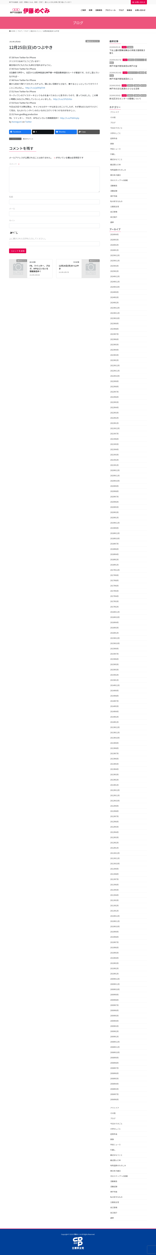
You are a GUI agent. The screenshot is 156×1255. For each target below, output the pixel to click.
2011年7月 (114, 879)
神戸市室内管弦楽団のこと (121, 78)
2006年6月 (114, 1099)
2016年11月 (115, 612)
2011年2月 (114, 905)
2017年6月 (114, 585)
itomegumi (17, 121)
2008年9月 (114, 1057)
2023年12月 (115, 308)
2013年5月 (114, 764)
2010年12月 (115, 916)
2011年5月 (114, 890)
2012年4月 (114, 832)
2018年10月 (115, 538)
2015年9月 (114, 648)
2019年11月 (115, 523)
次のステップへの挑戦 (119, 180)
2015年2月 (114, 675)
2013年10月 (115, 737)
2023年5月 (114, 344)
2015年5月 (114, 664)
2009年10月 (115, 989)
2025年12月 (115, 255)
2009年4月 (114, 1021)
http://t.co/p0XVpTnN (35, 87)
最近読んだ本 (115, 164)
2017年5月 (114, 591)
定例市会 (131, 60)
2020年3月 (114, 512)
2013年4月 (114, 769)
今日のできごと (133, 73)
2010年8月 (114, 937)
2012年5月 (114, 827)
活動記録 (130, 47)
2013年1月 (114, 785)
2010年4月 (114, 958)
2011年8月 (114, 874)
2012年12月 (115, 790)
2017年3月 (114, 601)
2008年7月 (114, 1068)
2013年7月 (114, 753)
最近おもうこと (92, 41)
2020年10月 (115, 481)
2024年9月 (114, 292)
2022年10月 (115, 376)
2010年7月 (114, 942)
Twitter (28, 121)
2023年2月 (114, 360)
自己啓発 (113, 211)
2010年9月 (114, 931)
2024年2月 (114, 302)
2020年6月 (114, 502)
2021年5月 (114, 444)
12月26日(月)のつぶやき (69, 267)
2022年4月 (114, 407)
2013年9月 (114, 743)
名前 (11, 196)
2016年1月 (114, 633)
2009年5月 (114, 1015)
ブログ (124, 47)
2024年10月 (115, 287)
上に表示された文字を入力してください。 (28, 238)
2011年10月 (115, 863)
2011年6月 (114, 884)
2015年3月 (114, 669)
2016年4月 (114, 622)
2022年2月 (114, 418)
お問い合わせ (138, 2)
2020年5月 (114, 507)
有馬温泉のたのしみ (118, 170)
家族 (112, 143)
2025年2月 (114, 271)
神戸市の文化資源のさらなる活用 (124, 88)
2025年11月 (115, 260)
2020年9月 (114, 486)
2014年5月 (114, 706)
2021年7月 (114, 433)
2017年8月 (114, 580)
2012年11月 (115, 795)
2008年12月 (115, 1042)
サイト (12, 220)
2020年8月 (114, 491)
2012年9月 (114, 806)
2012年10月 (115, 800)
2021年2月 (114, 460)
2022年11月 (115, 370)
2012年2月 (114, 842)
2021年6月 (114, 439)
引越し (113, 154)
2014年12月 (115, 685)
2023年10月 (115, 318)
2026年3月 (114, 239)
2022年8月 (114, 386)
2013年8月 (114, 748)
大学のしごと (115, 133)
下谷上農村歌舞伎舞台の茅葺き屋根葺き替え (127, 51)
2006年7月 (114, 1094)
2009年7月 (114, 1005)
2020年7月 (114, 496)
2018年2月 (114, 559)
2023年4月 (114, 350)
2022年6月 (114, 397)
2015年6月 (114, 659)
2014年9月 (114, 690)
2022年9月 (114, 381)
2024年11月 (115, 281)
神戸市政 (143, 85)
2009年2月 (114, 1031)
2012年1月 (114, 848)
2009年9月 (114, 994)
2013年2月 (114, 779)
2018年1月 (114, 564)
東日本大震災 (115, 175)
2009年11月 (115, 984)
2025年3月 (114, 266)
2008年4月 (114, 1083)
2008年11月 (115, 1047)
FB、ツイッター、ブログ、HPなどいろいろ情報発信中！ (40, 268)
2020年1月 (114, 517)
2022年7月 (114, 391)
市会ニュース (115, 149)
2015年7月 (114, 654)
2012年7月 (114, 816)
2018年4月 (114, 554)
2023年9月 (114, 323)
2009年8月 (114, 1000)
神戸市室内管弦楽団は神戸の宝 (123, 65)
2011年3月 (114, 900)
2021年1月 (114, 465)
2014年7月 (114, 701)
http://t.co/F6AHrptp (69, 117)
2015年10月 (115, 643)
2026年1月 (114, 250)
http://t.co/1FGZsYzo (62, 99)
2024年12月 (115, 276)
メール (12, 208)
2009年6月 (114, 1010)
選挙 (112, 222)
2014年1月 (114, 722)
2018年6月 (114, 549)
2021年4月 (114, 449)
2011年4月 (114, 895)
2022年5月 (114, 402)
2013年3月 (114, 774)
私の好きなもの (116, 201)
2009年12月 (115, 979)
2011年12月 (115, 853)
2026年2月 (114, 245)
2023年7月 (114, 334)
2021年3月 (114, 454)
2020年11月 (115, 475)
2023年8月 (114, 329)
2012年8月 (114, 811)
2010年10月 (115, 926)
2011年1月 (114, 910)
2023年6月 (114, 339)
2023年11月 (115, 313)
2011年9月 (114, 869)
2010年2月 (114, 968)
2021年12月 (115, 428)
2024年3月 (114, 297)
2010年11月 (115, 921)
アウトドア (114, 112)
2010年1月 (114, 973)
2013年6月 (114, 758)
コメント (14, 163)
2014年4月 (114, 711)
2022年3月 (114, 412)
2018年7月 (114, 543)
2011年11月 (115, 858)
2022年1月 (114, 423)
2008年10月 (115, 1052)
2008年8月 (114, 1063)
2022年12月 (115, 365)
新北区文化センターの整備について (125, 98)
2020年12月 (115, 470)
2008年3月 (114, 1089)
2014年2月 (114, 717)
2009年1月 (114, 1036)
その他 (113, 117)
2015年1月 (114, 680)
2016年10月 (115, 617)
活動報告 (113, 185)
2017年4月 (114, 596)
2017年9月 (114, 575)
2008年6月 (114, 1073)
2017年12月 (115, 570)
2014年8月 (114, 696)
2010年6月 (114, 947)
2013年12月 (115, 727)
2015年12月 (115, 638)
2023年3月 (114, 355)
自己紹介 (113, 217)
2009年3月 (114, 1026)
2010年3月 (114, 963)
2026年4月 (114, 234)
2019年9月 (114, 528)
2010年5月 (114, 952)
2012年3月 (114, 837)
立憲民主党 (114, 206)
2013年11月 (115, 732)
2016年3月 (114, 627)
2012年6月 (114, 821)
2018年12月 (115, 533)
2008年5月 (114, 1078)
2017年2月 (114, 606)
